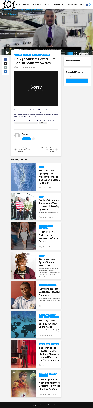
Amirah (17, 67)
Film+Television (36, 54)
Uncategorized (43, 228)
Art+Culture (18, 54)
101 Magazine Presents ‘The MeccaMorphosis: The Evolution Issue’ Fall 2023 (49, 176)
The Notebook (58, 4)
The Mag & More (71, 4)
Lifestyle (26, 4)
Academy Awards (20, 123)
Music (41, 196)
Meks (48, 405)
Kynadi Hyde (43, 217)
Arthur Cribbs (43, 274)
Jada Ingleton (43, 188)
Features (42, 344)
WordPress (58, 405)
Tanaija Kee (42, 335)
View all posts (26, 138)
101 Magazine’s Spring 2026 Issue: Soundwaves (48, 323)
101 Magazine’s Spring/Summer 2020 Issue (47, 262)
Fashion (50, 226)
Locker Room (36, 4)
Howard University (32, 123)
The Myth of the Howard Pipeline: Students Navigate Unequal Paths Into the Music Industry (49, 354)
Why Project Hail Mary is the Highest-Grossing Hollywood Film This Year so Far (49, 385)
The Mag (42, 167)
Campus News (27, 54)
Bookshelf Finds (43, 373)
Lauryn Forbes (52, 274)
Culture (17, 4)
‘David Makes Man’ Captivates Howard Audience (49, 291)
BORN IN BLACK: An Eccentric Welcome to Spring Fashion (49, 236)
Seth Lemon (42, 123)
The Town (47, 4)
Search (77, 81)
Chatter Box (53, 373)
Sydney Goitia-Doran (44, 394)
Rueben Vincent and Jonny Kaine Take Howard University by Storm (49, 205)
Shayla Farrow (43, 306)
